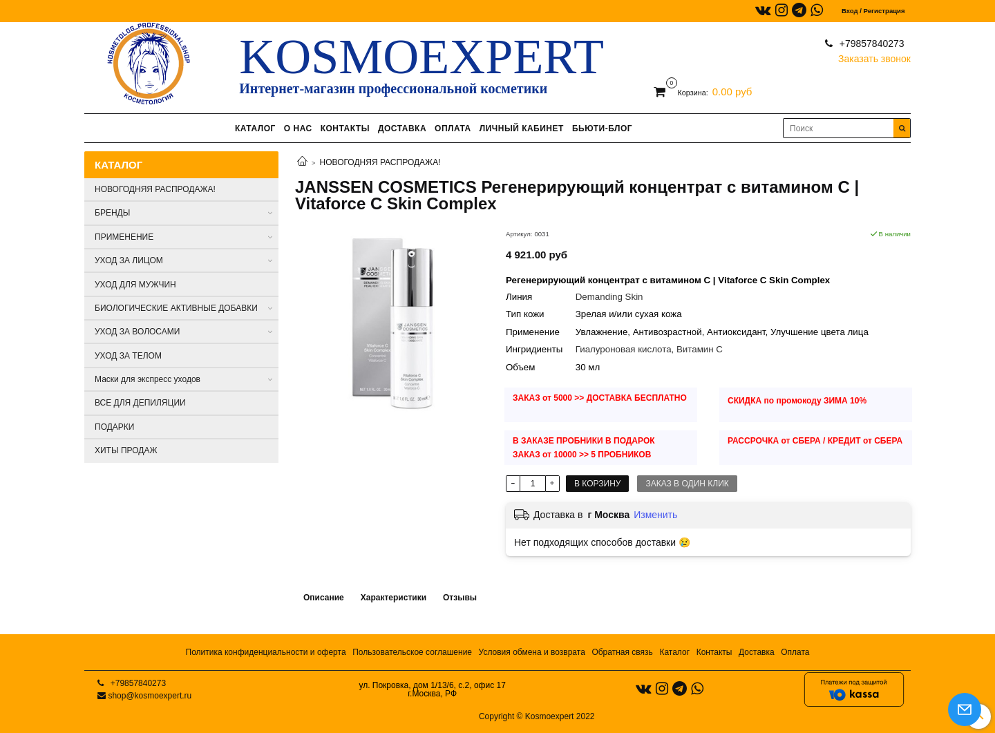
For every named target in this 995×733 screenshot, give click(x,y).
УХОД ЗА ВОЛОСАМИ (137, 331)
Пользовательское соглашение (412, 652)
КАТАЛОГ (255, 128)
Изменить (655, 514)
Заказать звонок (874, 55)
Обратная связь (621, 652)
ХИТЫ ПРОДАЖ (126, 450)
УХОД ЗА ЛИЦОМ (129, 260)
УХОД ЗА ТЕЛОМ (128, 356)
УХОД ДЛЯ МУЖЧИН (135, 284)
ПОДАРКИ (114, 427)
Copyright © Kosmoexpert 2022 (537, 716)
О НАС (298, 128)
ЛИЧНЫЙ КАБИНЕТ (522, 128)
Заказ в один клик (686, 483)
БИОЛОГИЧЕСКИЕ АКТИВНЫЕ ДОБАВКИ (176, 308)
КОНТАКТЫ (345, 128)
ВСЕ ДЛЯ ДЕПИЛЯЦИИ (140, 403)
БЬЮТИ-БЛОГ (602, 128)
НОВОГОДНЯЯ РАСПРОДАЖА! (380, 162)
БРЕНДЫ (112, 213)
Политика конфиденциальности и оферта (266, 652)
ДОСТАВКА (402, 128)
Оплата (795, 652)
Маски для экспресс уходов (147, 379)
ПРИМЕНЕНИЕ (124, 237)
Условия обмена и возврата (532, 652)
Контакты (714, 652)
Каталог (674, 652)
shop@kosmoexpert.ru (149, 696)
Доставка (757, 652)
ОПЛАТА (453, 128)
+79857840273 (870, 43)
